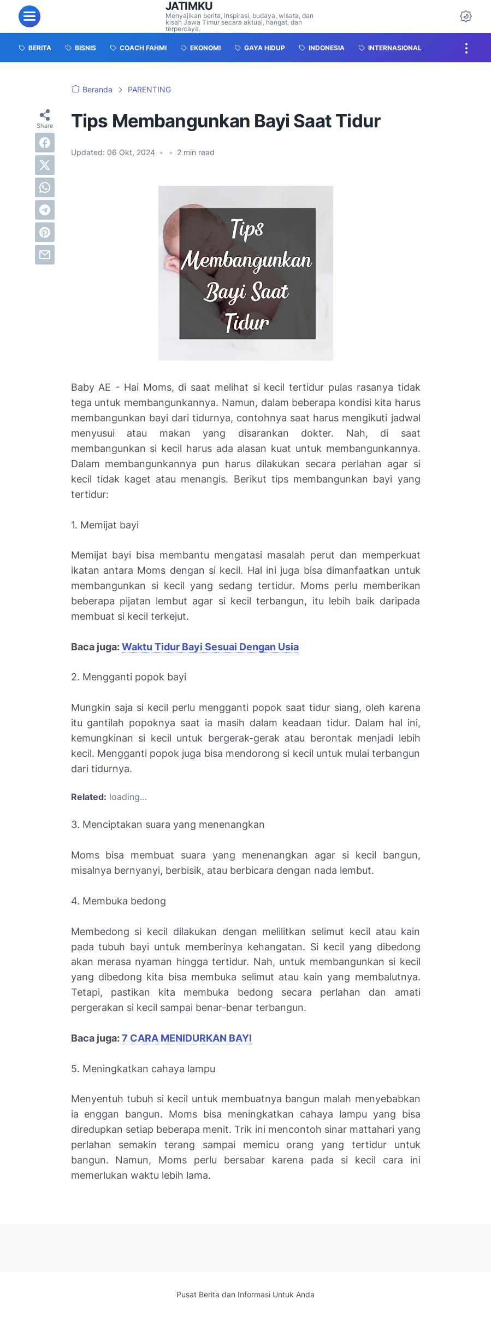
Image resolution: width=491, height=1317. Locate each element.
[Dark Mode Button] (465, 16)
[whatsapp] (45, 187)
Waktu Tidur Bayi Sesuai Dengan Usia (210, 646)
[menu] (29, 16)
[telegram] (45, 210)
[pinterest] (45, 232)
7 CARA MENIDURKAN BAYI (187, 1038)
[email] (45, 254)
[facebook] (45, 142)
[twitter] (45, 165)
